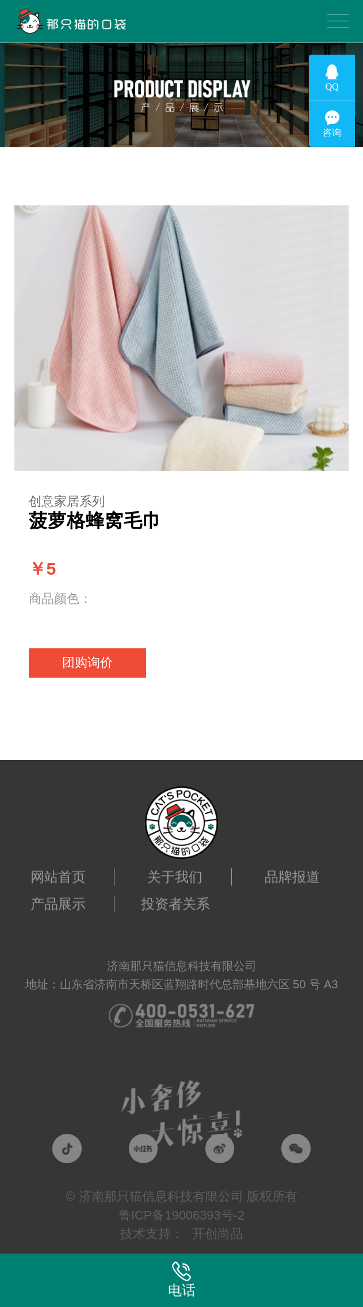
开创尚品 (217, 1233)
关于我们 (174, 870)
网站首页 (58, 870)
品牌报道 (292, 870)
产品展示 (58, 897)
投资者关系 (175, 897)
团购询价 (87, 662)
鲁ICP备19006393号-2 (181, 1215)
